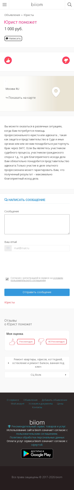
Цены (60, 403)
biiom (37, 4)
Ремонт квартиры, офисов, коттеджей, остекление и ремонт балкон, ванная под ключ (38, 363)
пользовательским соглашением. (37, 433)
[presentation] (32, 264)
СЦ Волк (36, 374)
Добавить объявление (54, 400)
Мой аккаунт (17, 403)
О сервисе (13, 400)
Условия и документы (41, 403)
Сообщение (11, 211)
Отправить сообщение (37, 292)
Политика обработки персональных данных (37, 437)
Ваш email (10, 242)
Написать (13, 38)
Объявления (12, 15)
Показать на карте (22, 98)
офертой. (37, 444)
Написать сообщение (24, 199)
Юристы (29, 15)
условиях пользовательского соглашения (37, 279)
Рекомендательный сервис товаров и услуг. (37, 426)
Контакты (37, 407)
